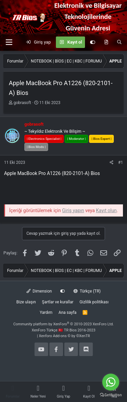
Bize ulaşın (26, 302)
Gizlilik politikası (94, 302)
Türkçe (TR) (87, 291)
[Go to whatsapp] (110, 382)
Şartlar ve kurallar (57, 302)
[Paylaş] (111, 162)
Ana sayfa (68, 312)
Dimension (39, 291)
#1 (120, 162)
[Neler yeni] (106, 42)
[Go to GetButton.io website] (111, 395)
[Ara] (119, 42)
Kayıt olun (106, 210)
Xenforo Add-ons (64, 336)
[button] (8, 42)
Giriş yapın (73, 210)
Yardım (46, 312)
